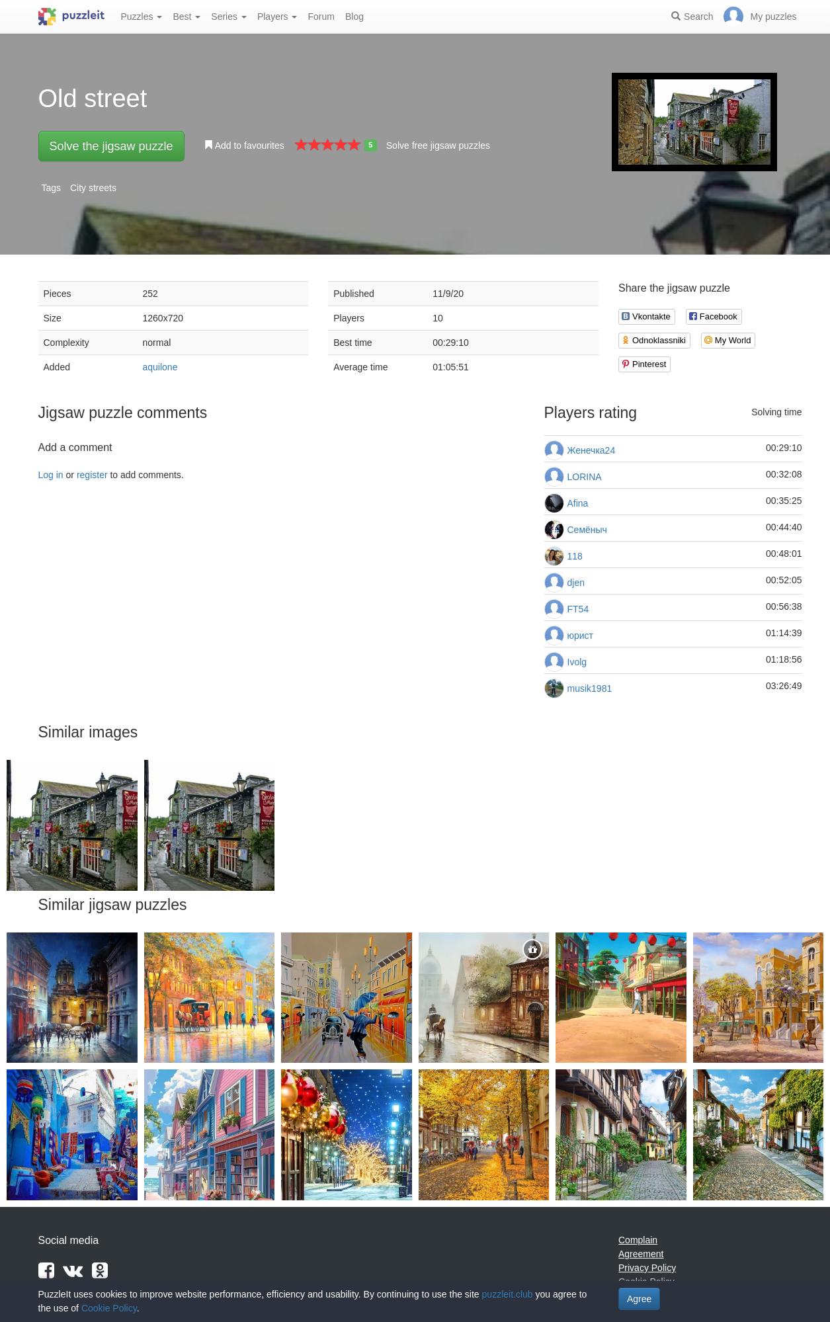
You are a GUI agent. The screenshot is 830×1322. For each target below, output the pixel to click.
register (92, 475)
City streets (93, 188)
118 (575, 556)
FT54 (578, 609)
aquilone (160, 367)
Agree (639, 1299)
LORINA (584, 477)
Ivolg (577, 662)
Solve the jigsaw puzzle (111, 146)
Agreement (640, 1254)
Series (229, 16)
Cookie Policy (109, 1308)
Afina (578, 503)
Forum (321, 16)
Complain (637, 1240)
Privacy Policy (647, 1267)
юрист (580, 635)
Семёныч (587, 529)
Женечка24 (591, 450)
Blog (354, 16)
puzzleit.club (507, 1294)
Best (186, 16)
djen (576, 582)
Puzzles (142, 16)
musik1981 (589, 688)
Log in (50, 475)
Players (277, 16)
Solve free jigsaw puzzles (438, 145)
